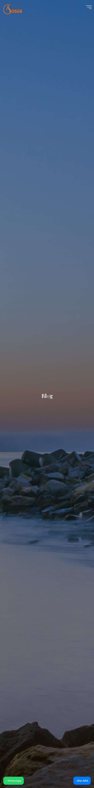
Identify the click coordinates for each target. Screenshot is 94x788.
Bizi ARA (82, 780)
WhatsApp (13, 780)
